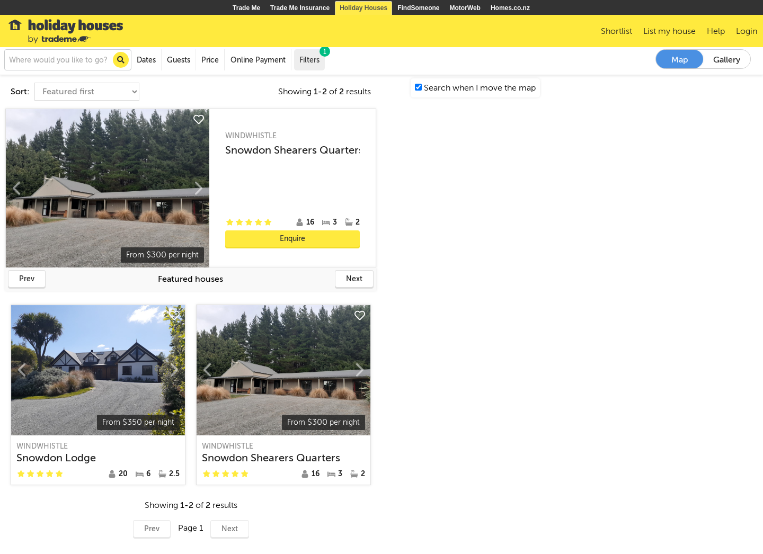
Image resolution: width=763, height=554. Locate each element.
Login (746, 31)
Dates (146, 60)
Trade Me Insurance (300, 8)
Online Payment (258, 60)
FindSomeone (418, 8)
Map (679, 60)
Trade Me (246, 8)
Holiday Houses (363, 8)
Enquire (292, 239)
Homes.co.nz (510, 8)
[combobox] (67, 59)
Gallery (726, 60)
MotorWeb (465, 8)
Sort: (21, 91)
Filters (312, 56)
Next (354, 279)
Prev (26, 279)
